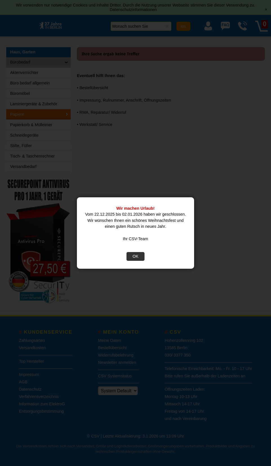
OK (136, 256)
